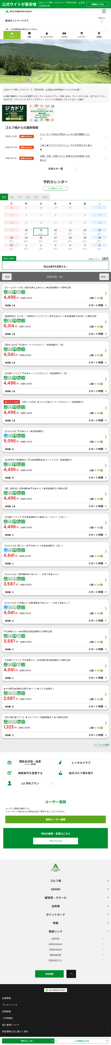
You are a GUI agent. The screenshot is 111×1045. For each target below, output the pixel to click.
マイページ (63, 841)
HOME (49, 974)
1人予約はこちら (91, 1041)
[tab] (4, 197)
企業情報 (6, 998)
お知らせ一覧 (62, 168)
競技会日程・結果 (28, 762)
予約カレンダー (37, 1041)
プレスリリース (9, 1004)
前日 (6, 276)
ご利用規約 (7, 1018)
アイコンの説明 (101, 744)
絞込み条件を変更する (55, 266)
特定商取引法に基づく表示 (15, 1031)
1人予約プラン (30, 783)
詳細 (99, 4)
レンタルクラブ (74, 763)
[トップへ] (71, 974)
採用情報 (6, 1011)
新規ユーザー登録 (75, 819)
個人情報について (10, 1024)
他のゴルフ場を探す (75, 773)
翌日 (104, 276)
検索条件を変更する (25, 773)
